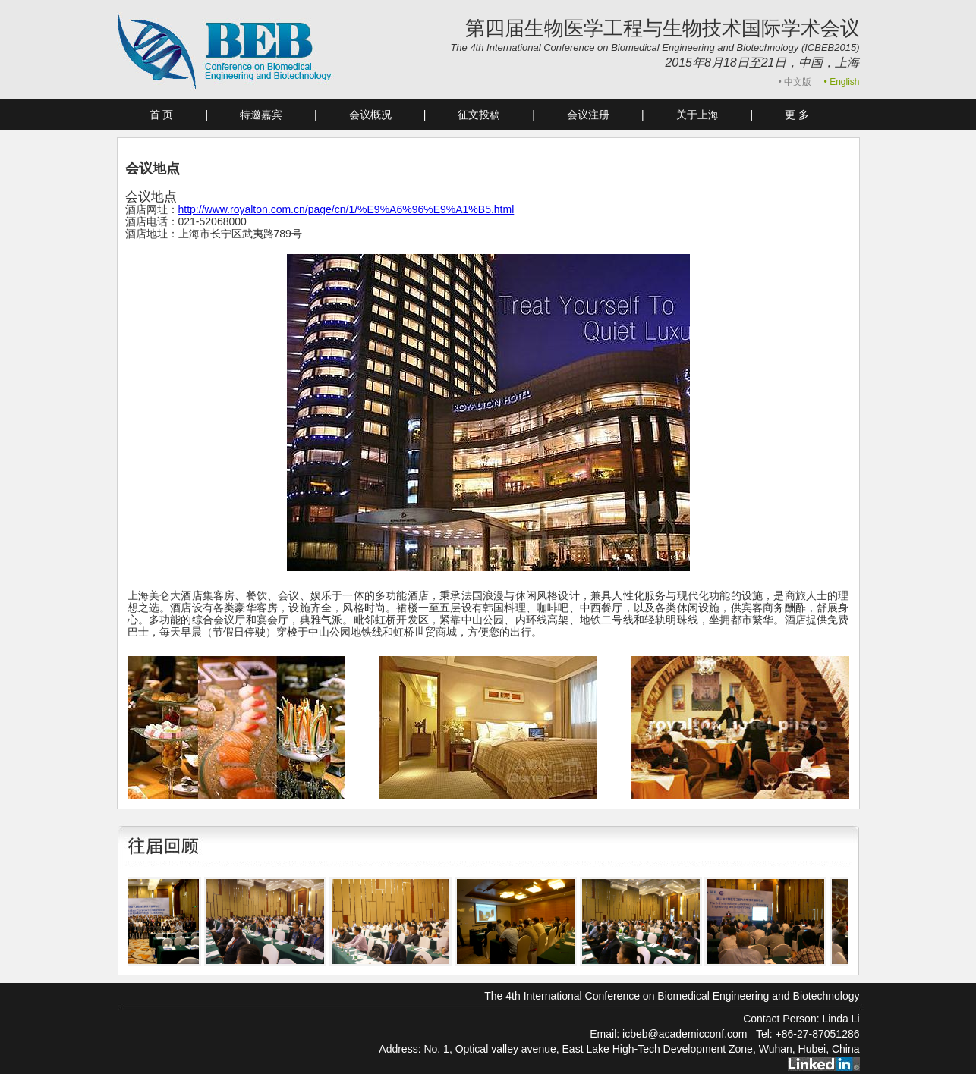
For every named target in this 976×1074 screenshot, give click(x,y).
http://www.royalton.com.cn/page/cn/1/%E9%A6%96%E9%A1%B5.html (346, 209)
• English (842, 82)
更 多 (797, 114)
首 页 (162, 114)
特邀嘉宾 (261, 114)
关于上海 (697, 114)
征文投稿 (479, 114)
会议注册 (588, 114)
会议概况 (370, 114)
